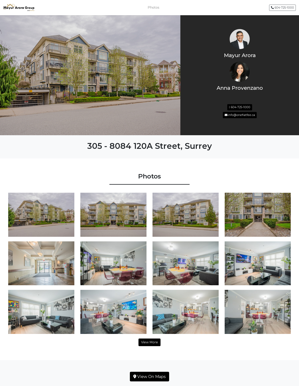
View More (149, 342)
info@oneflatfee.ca (240, 115)
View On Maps (149, 376)
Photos (153, 7)
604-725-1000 (282, 7)
